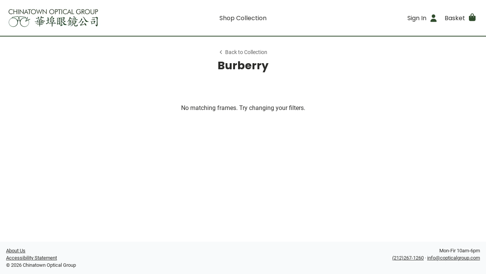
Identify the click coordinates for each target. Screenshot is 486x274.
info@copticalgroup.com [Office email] (453, 258)
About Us (15, 250)
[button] (461, 18)
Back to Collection (243, 52)
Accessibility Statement (31, 258)
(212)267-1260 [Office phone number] (408, 258)
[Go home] (65, 18)
